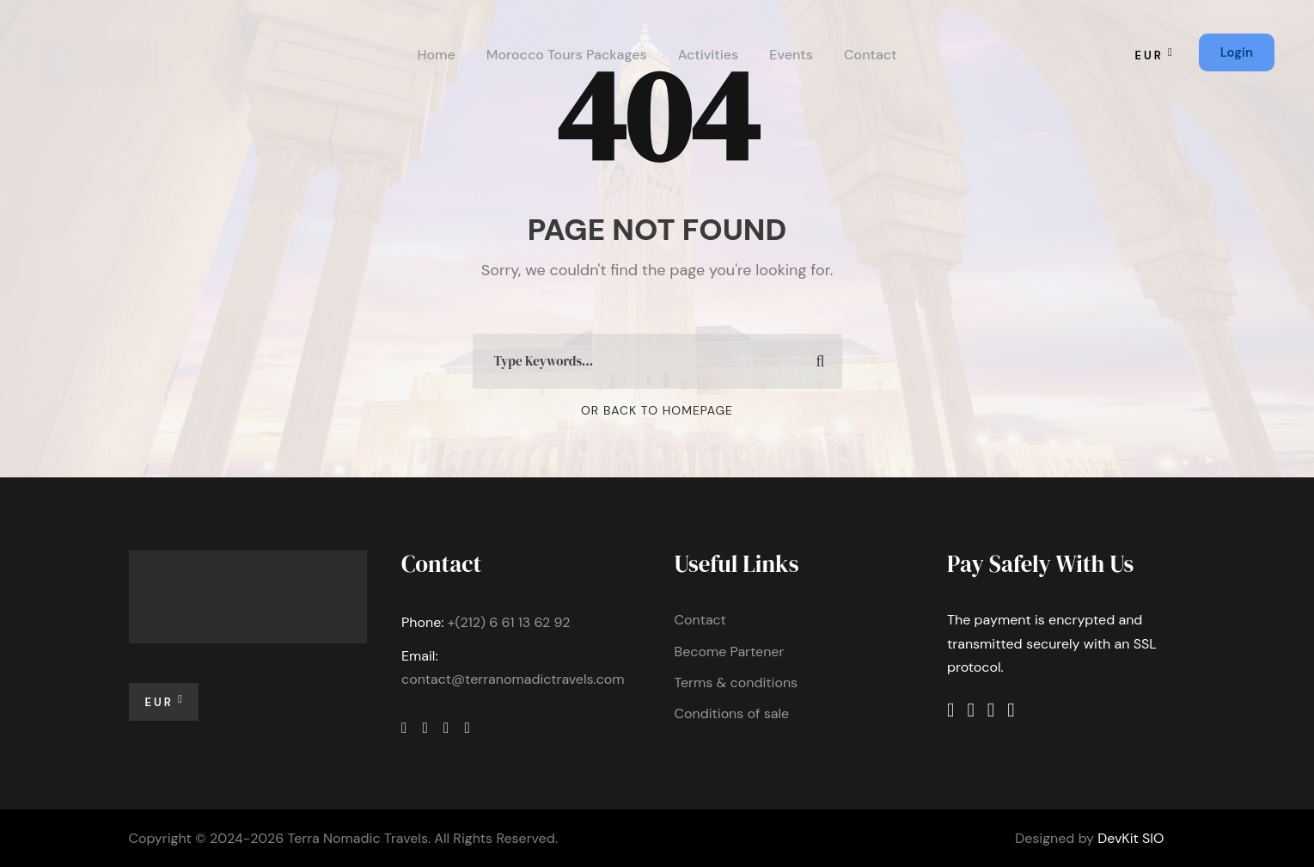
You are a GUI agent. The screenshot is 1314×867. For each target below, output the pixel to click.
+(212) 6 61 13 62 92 (509, 622)
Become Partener (730, 652)
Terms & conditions (736, 682)
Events (791, 55)
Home (436, 55)
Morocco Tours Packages (566, 55)
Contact (870, 55)
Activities (708, 55)
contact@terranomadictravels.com (513, 679)
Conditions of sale (732, 713)
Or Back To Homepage (657, 410)
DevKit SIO (1130, 838)
